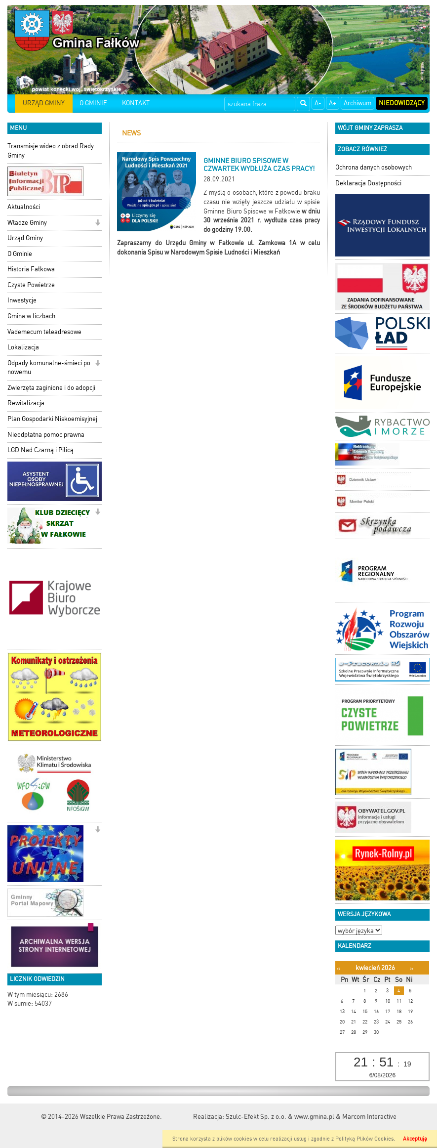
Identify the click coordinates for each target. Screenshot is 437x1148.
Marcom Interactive (369, 1116)
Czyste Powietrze (31, 285)
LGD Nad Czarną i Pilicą (40, 450)
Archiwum (357, 103)
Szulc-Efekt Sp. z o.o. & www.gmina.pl (280, 1116)
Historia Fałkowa (31, 269)
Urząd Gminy (25, 238)
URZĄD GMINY (44, 103)
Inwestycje (22, 300)
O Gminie (19, 253)
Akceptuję (415, 1139)
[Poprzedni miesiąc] (338, 968)
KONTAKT (136, 103)
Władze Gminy (27, 222)
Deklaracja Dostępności (368, 183)
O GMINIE (93, 103)
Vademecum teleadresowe (44, 332)
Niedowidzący (402, 103)
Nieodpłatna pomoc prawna (45, 434)
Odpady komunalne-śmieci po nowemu (48, 367)
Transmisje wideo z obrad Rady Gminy (50, 150)
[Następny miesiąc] (411, 968)
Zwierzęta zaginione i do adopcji (51, 387)
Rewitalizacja (25, 403)
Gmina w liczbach (31, 316)
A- (318, 103)
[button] (97, 223)
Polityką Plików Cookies (364, 1139)
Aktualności (23, 207)
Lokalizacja (23, 347)
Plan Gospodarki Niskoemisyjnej (52, 419)
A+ (332, 103)
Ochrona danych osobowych (373, 167)
